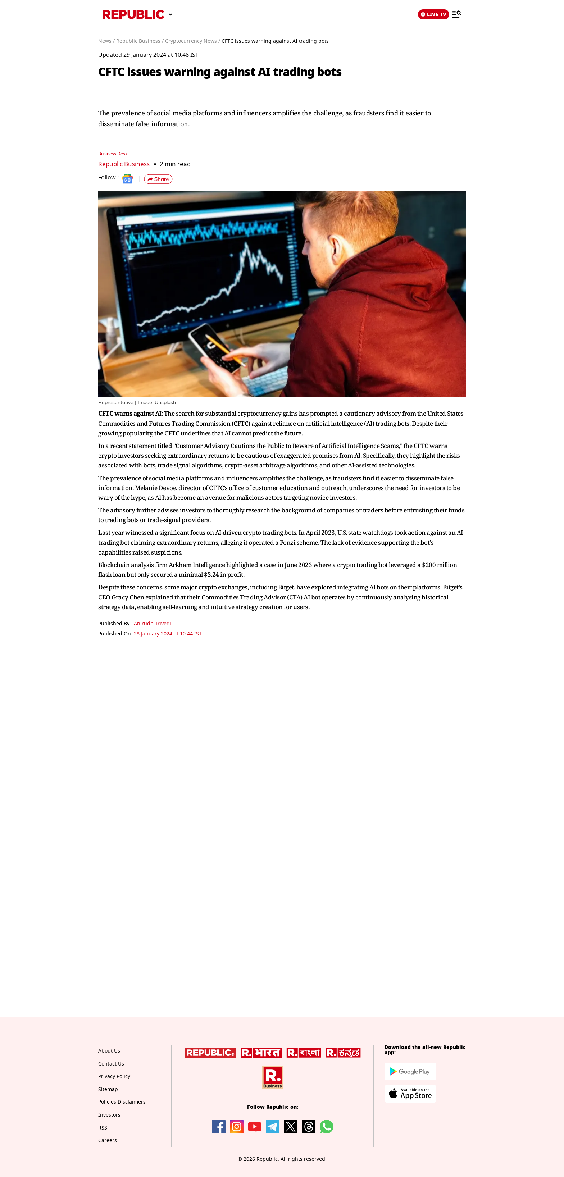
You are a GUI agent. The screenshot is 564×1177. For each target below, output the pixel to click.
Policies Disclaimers (122, 1102)
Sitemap (108, 1089)
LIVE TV (433, 14)
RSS (102, 1128)
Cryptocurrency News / (192, 41)
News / (106, 41)
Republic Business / (140, 41)
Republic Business (124, 164)
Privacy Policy (114, 1076)
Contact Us (111, 1064)
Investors (109, 1115)
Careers (107, 1140)
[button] (158, 179)
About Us (109, 1051)
